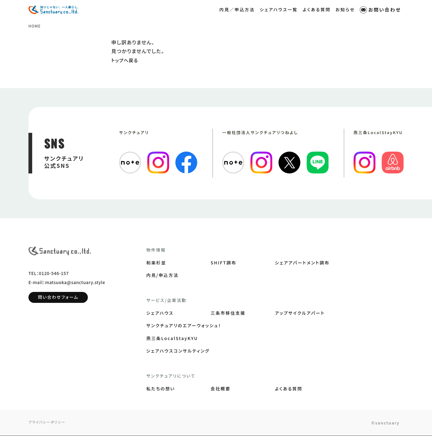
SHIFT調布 (224, 263)
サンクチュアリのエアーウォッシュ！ (183, 326)
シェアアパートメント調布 (302, 263)
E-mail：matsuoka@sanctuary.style (66, 286)
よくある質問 (316, 9)
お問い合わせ (380, 9)
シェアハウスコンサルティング (178, 351)
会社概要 (221, 389)
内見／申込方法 (237, 9)
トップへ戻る (126, 60)
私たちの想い (160, 389)
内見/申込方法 (162, 275)
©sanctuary (381, 423)
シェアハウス (159, 313)
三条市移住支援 (228, 313)
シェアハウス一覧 (279, 9)
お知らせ (345, 9)
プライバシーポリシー (48, 422)
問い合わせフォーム (58, 300)
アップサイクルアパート (300, 313)
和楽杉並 (156, 263)
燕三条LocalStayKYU (172, 338)
